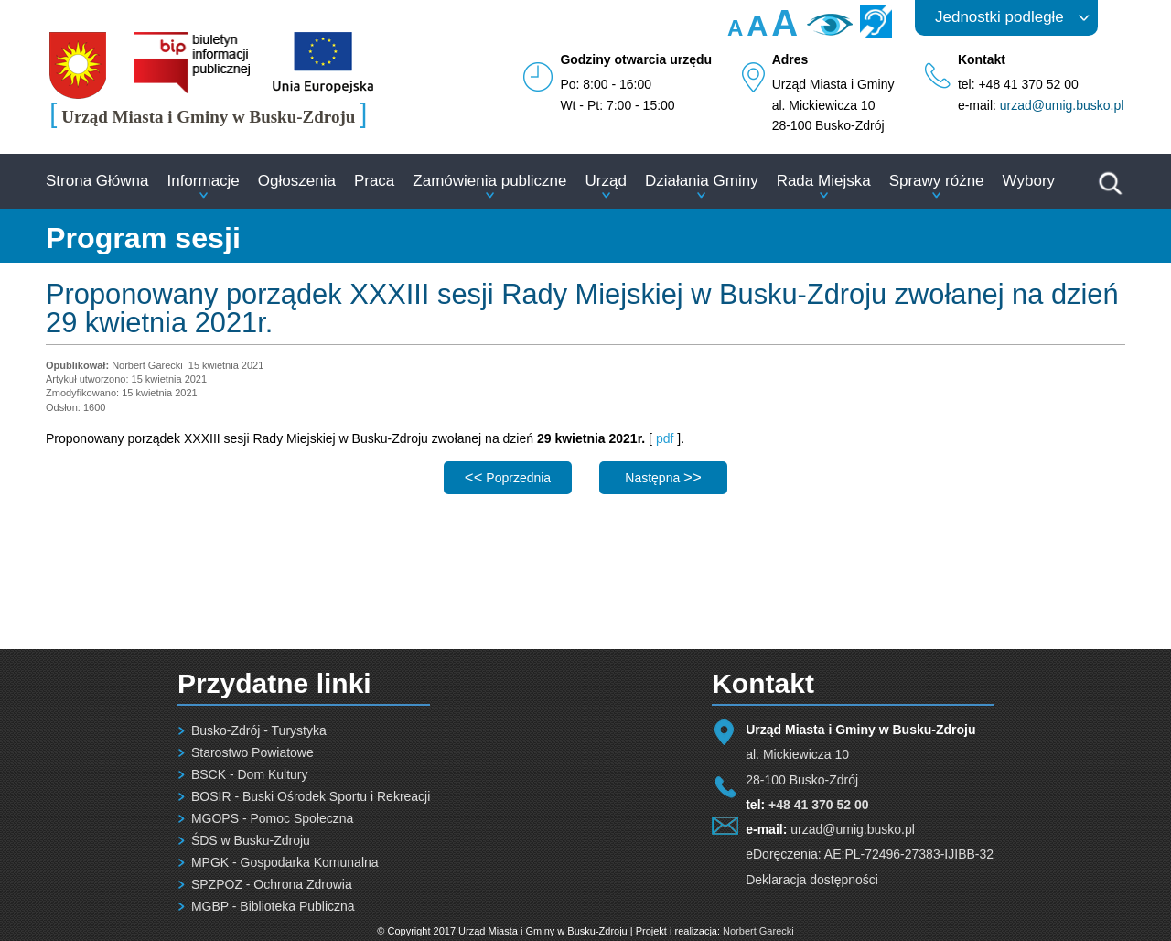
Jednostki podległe (999, 17)
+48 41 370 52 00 (818, 804)
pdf (664, 438)
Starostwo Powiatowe (252, 752)
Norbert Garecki (758, 930)
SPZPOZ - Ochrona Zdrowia (271, 884)
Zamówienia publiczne (489, 180)
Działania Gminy (701, 180)
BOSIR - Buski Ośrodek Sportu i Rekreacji (310, 796)
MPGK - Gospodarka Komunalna (285, 862)
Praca (374, 180)
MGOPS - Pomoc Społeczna (272, 818)
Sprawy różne (936, 180)
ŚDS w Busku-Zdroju (250, 840)
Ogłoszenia (297, 180)
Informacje (203, 180)
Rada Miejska (824, 180)
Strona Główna (97, 180)
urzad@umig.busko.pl (1062, 105)
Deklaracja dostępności (812, 879)
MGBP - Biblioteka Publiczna (273, 906)
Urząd (606, 180)
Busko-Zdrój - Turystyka (259, 730)
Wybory (1029, 180)
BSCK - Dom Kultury (249, 774)
